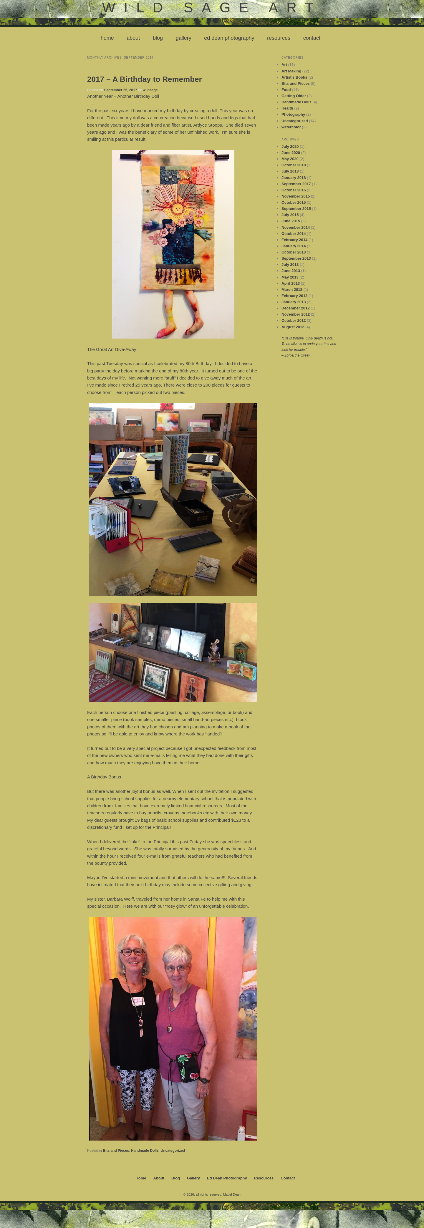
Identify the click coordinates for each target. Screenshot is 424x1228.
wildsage (150, 90)
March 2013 (291, 289)
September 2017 (296, 184)
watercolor (291, 127)
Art (284, 64)
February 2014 (294, 240)
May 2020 (290, 159)
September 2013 (296, 258)
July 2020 (290, 146)
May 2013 (290, 277)
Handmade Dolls (145, 1151)
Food (286, 89)
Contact (311, 38)
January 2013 (293, 302)
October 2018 (293, 165)
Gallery (183, 38)
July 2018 (290, 171)
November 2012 (295, 314)
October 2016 (293, 190)
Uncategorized (172, 1151)
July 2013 (290, 264)
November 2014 (295, 227)
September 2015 (296, 208)
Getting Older (293, 96)
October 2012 (293, 320)
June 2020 (290, 152)
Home (107, 38)
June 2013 (290, 271)
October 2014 (293, 233)
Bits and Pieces (116, 1151)
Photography (293, 114)
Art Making (291, 71)
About (133, 38)
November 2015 (295, 196)
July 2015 (290, 215)
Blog (158, 38)
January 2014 (293, 246)
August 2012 (292, 327)
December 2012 (295, 308)
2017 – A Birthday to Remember (144, 79)
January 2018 (293, 177)
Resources (278, 38)
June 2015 (290, 221)
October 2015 (293, 202)
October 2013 (293, 252)
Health (287, 108)
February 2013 (294, 296)
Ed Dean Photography (229, 38)
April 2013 (290, 283)
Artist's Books (294, 77)
